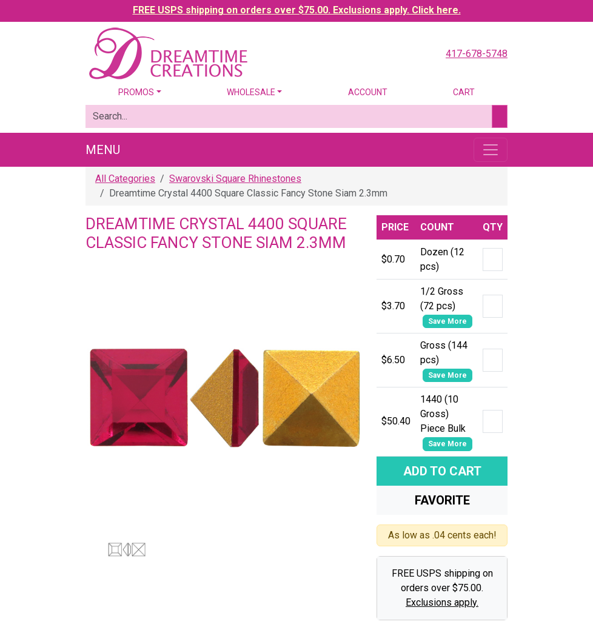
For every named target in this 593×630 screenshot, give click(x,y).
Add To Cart (442, 471)
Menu (102, 149)
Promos (136, 92)
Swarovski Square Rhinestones (235, 178)
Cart (464, 92)
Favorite (442, 500)
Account (367, 92)
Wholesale (251, 92)
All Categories (125, 178)
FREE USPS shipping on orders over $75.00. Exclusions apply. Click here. (297, 10)
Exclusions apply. (442, 602)
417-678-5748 (477, 53)
